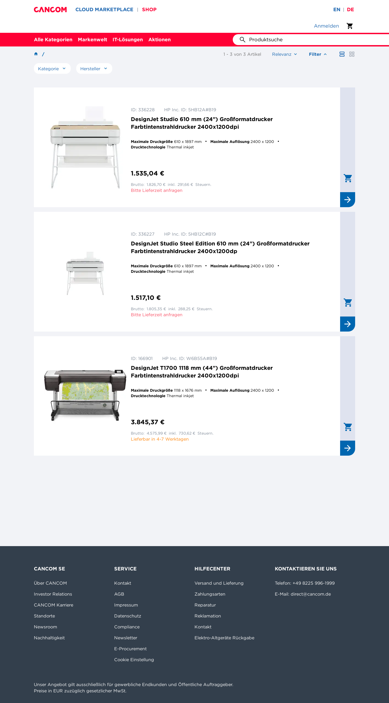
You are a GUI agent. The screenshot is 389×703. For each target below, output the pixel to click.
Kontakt (122, 583)
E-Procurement (130, 648)
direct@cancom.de (311, 594)
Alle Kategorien (53, 39)
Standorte (44, 616)
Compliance (127, 626)
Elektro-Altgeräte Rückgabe (224, 637)
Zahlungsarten (209, 594)
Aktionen (159, 39)
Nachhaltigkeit (49, 637)
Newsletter (125, 637)
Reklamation (207, 616)
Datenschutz (127, 616)
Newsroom (45, 626)
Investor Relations (53, 594)
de (350, 9)
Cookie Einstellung (134, 659)
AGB (119, 594)
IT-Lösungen (128, 39)
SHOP (149, 9)
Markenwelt (92, 39)
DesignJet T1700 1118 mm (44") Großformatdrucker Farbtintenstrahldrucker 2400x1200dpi (202, 371)
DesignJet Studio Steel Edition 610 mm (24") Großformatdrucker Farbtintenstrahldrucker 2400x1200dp (220, 247)
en (336, 9)
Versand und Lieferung (219, 583)
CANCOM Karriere (53, 605)
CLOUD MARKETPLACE (104, 9)
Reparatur (205, 605)
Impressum (126, 605)
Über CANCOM (50, 583)
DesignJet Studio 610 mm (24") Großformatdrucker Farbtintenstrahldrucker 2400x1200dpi (202, 123)
